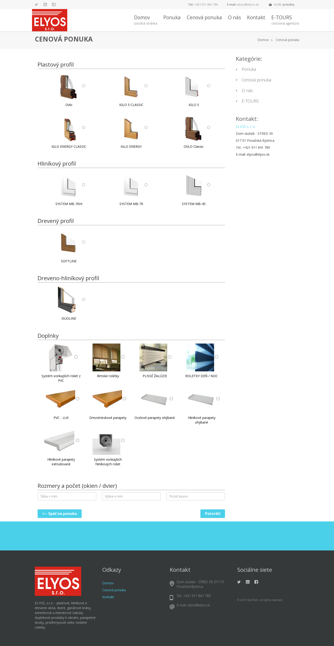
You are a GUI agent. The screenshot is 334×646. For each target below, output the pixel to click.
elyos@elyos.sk (248, 4)
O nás (234, 17)
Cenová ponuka (204, 17)
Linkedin (45, 4)
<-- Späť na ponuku (59, 513)
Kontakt (256, 17)
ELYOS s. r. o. (246, 126)
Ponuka (172, 17)
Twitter (37, 4)
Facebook (54, 4)
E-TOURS (285, 20)
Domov (145, 20)
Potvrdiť (212, 513)
